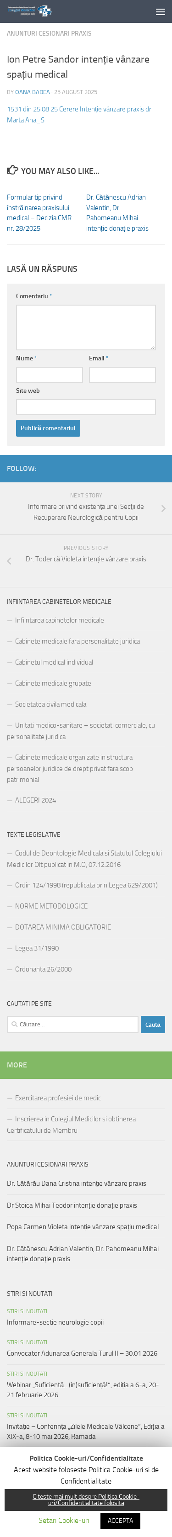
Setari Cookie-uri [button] (64, 1520)
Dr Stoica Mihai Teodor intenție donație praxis (72, 1205)
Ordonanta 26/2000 (43, 969)
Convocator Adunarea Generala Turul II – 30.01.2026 (82, 1353)
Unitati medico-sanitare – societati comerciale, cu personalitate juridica (81, 731)
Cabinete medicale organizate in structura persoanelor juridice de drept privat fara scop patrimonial (70, 768)
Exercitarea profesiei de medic (58, 1098)
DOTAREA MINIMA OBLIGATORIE (63, 927)
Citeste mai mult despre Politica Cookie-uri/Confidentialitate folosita (86, 1500)
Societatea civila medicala (50, 704)
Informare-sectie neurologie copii (55, 1322)
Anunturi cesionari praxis (49, 33)
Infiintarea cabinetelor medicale (59, 620)
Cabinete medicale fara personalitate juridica (77, 641)
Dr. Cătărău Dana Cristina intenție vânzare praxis (76, 1183)
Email (99, 358)
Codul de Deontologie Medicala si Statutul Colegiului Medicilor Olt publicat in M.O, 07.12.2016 (84, 859)
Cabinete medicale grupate (53, 683)
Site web (28, 391)
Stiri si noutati (27, 1311)
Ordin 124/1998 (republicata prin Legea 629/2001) (86, 885)
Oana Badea (32, 92)
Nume (26, 358)
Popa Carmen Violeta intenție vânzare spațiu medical (83, 1227)
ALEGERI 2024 (35, 800)
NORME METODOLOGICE (51, 906)
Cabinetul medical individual (54, 662)
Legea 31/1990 (37, 948)
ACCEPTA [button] (120, 1521)
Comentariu (34, 296)
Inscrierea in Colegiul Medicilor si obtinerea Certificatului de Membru (71, 1125)
